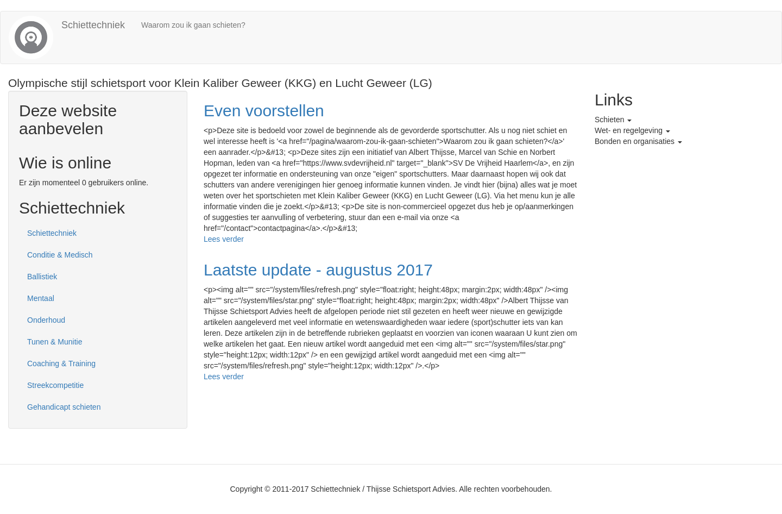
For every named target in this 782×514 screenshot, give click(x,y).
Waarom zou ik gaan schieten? (193, 25)
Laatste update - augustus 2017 (318, 270)
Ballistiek (42, 276)
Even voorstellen (264, 111)
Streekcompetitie (55, 385)
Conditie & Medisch (60, 254)
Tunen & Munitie (54, 341)
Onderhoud (46, 320)
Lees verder (224, 239)
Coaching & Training (61, 363)
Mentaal (40, 298)
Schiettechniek (93, 25)
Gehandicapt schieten (63, 407)
